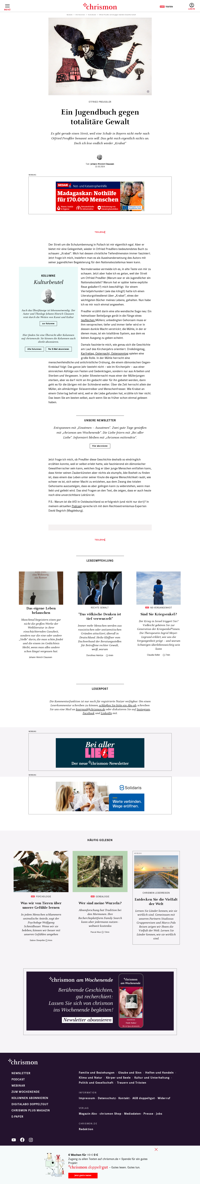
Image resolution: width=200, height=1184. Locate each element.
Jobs (159, 1113)
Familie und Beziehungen (97, 1072)
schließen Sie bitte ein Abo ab (117, 705)
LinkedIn (106, 713)
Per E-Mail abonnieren (58, 349)
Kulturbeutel (92, 15)
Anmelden (191, 6)
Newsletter (21, 1073)
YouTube (14, 1140)
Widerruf (164, 1098)
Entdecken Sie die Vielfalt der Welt (156, 901)
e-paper (17, 1116)
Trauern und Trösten (131, 1082)
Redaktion (86, 1129)
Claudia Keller (153, 654)
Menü (7, 9)
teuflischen (88, 320)
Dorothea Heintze (94, 655)
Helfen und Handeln (159, 1072)
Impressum (87, 1098)
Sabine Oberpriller (37, 940)
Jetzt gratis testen (82, 1175)
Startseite (69, 15)
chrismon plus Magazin (31, 1110)
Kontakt (124, 1098)
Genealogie (102, 896)
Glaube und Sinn (130, 1072)
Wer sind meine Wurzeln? (100, 903)
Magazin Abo (88, 1113)
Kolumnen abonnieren (30, 1098)
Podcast (77, 506)
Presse (148, 1113)
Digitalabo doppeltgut (30, 1104)
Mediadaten (132, 1113)
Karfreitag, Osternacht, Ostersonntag (104, 353)
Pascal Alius (96, 932)
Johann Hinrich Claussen (102, 164)
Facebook (88, 713)
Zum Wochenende (26, 1092)
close (156, 1149)
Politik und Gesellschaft (96, 1082)
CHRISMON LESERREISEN (156, 892)
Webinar (18, 1085)
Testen (166, 7)
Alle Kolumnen (80, 15)
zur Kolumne (48, 323)
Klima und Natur (90, 1077)
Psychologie (43, 896)
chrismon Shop (110, 1113)
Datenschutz (107, 1098)
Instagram (143, 709)
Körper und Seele (118, 1077)
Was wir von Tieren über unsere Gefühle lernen (41, 905)
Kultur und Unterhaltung (152, 1077)
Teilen (99, 232)
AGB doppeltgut (143, 1098)
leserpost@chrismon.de (90, 709)
